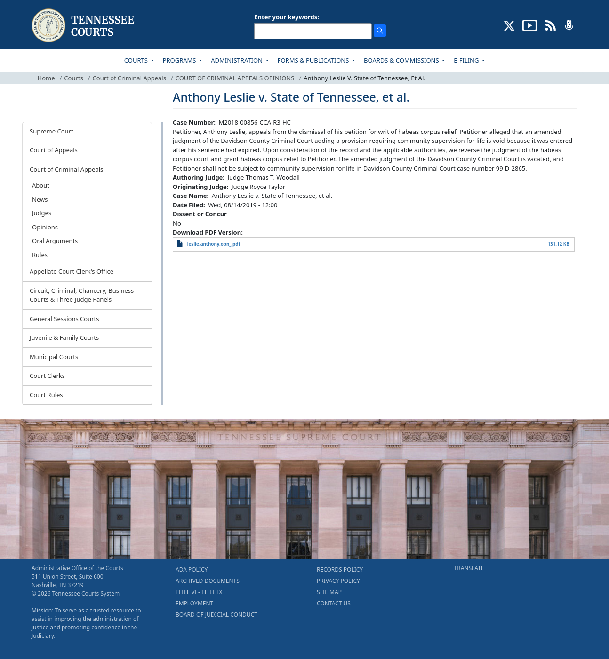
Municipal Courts (54, 357)
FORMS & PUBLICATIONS (314, 60)
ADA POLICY (192, 569)
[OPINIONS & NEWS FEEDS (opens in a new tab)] (550, 25)
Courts (73, 78)
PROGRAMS (180, 60)
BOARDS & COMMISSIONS (402, 60)
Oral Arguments (55, 240)
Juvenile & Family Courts (64, 337)
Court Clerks (47, 375)
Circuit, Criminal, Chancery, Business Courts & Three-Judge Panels (82, 295)
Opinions (45, 227)
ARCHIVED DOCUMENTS (208, 581)
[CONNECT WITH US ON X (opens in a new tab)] (509, 25)
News (40, 199)
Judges (41, 213)
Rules (40, 255)
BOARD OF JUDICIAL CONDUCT (216, 615)
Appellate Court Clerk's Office (71, 271)
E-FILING (467, 60)
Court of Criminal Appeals (129, 78)
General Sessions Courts (64, 318)
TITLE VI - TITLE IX (199, 592)
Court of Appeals (54, 150)
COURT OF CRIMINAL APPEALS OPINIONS (235, 78)
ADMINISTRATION (237, 60)
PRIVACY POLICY (338, 581)
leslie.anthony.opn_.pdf (213, 244)
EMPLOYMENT (194, 603)
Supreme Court (51, 131)
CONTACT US (334, 603)
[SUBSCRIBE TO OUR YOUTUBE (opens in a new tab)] (529, 25)
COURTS (136, 60)
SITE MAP (329, 592)
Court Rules (46, 395)
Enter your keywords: (286, 17)
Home (46, 78)
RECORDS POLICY (340, 569)
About (40, 185)
